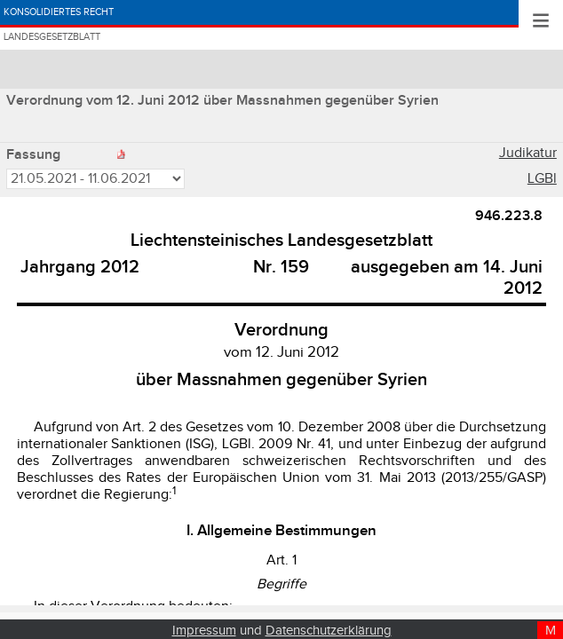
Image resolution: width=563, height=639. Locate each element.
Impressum (204, 630)
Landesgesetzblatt (96, 63)
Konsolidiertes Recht (106, 21)
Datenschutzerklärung (329, 630)
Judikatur (528, 155)
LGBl (542, 181)
